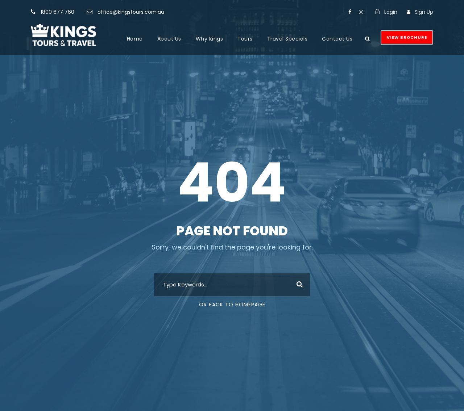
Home (135, 38)
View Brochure (407, 37)
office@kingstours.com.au (131, 12)
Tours (245, 38)
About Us (169, 38)
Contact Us (337, 38)
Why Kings (209, 38)
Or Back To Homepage (232, 304)
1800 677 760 (57, 12)
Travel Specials (287, 38)
